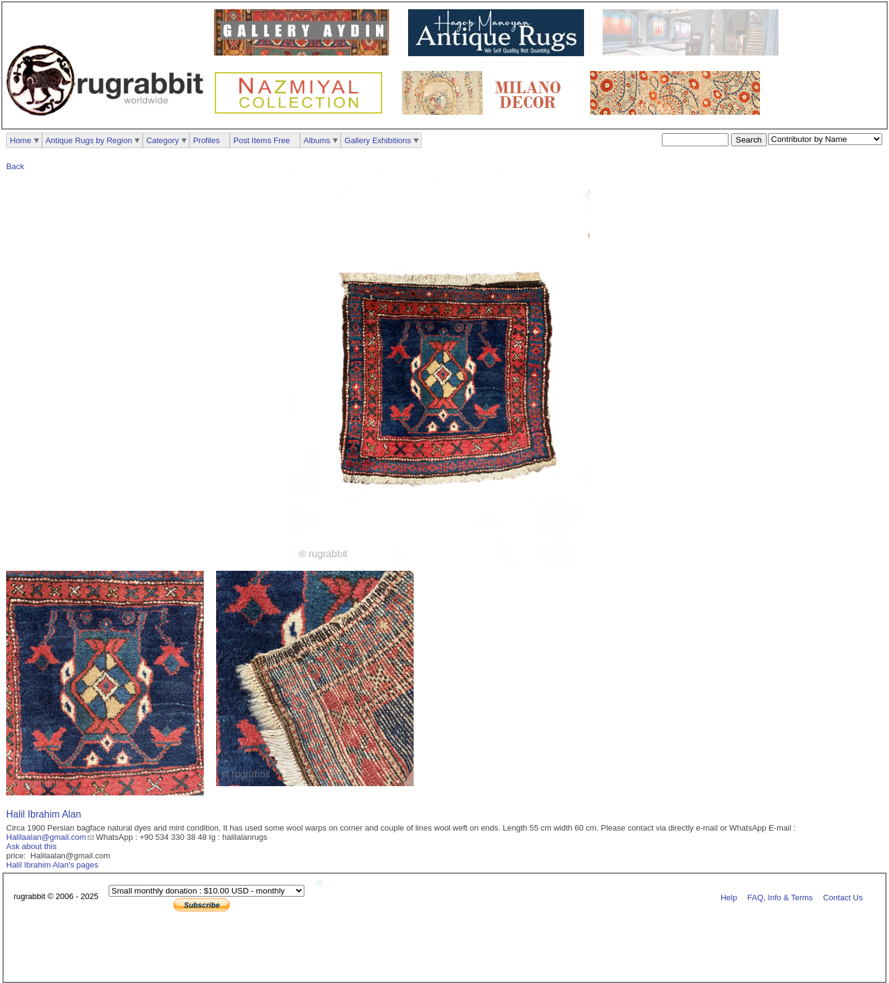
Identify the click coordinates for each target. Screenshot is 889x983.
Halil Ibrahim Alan (43, 814)
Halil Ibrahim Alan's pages (52, 864)
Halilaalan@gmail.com (46, 837)
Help (728, 897)
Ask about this (31, 846)
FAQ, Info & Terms (780, 897)
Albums (317, 140)
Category (162, 140)
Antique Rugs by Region (89, 140)
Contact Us (842, 897)
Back (15, 166)
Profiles (206, 140)
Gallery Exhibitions (377, 140)
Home (20, 140)
